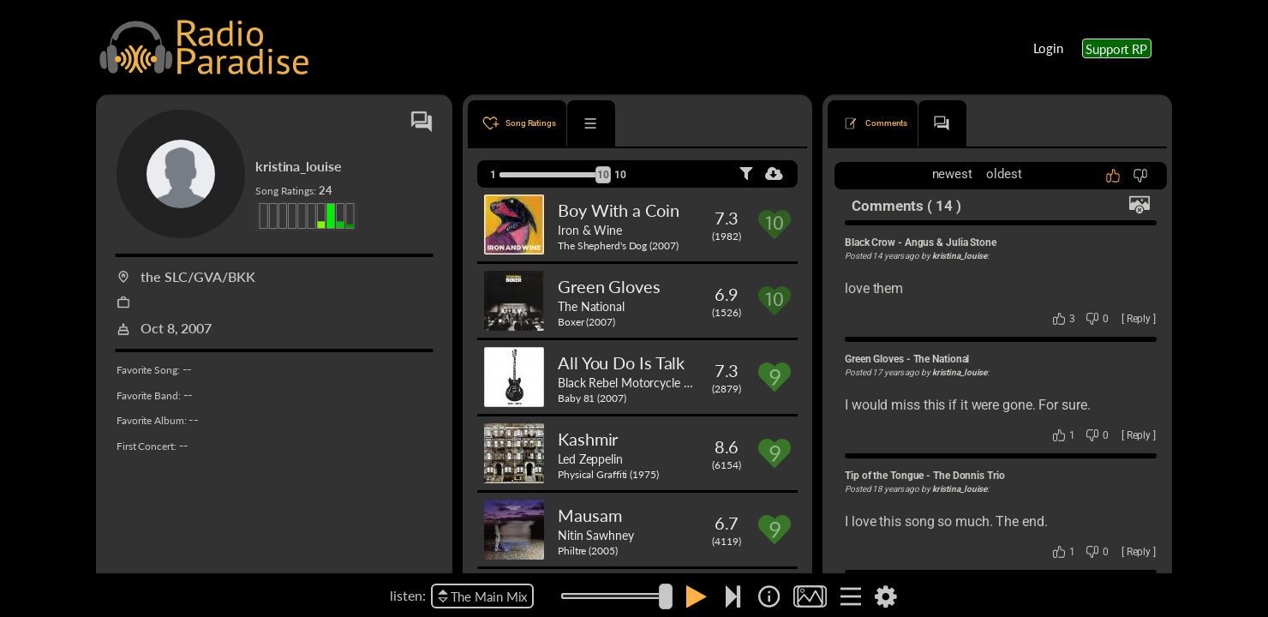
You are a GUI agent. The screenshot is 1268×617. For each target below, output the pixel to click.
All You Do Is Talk (621, 362)
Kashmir (588, 439)
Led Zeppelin (590, 458)
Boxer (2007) (586, 321)
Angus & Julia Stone (950, 243)
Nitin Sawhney (596, 534)
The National (591, 305)
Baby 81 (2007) (592, 398)
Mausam (589, 515)
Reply (1139, 319)
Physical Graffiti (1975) (608, 474)
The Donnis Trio (969, 476)
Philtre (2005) (588, 550)
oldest (1003, 174)
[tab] (517, 123)
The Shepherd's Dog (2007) (618, 245)
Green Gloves (609, 286)
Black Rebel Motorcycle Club (632, 382)
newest (952, 174)
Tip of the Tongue (884, 476)
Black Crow (870, 243)
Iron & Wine (590, 229)
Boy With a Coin (618, 210)
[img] (769, 596)
